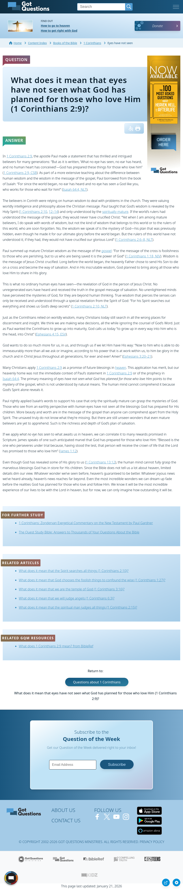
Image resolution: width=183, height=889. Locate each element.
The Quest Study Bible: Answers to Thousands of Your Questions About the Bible (79, 532)
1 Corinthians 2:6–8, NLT (134, 239)
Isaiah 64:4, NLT (75, 189)
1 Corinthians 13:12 (100, 462)
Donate (157, 26)
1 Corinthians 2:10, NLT (89, 306)
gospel (106, 250)
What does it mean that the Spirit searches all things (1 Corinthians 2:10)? (74, 570)
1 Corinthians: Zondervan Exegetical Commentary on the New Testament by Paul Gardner (86, 523)
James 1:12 (68, 451)
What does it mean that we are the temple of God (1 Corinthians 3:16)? (71, 589)
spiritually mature (115, 211)
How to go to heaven (55, 26)
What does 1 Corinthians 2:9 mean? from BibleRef (56, 646)
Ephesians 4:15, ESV (51, 334)
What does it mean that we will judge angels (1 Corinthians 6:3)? (67, 598)
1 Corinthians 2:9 (19, 156)
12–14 (53, 211)
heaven (120, 367)
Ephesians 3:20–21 (137, 356)
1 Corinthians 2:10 (33, 211)
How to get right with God (59, 31)
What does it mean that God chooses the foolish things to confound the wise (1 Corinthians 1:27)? (92, 580)
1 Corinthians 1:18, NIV (143, 256)
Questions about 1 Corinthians (97, 682)
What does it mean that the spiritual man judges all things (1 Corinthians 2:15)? (78, 607)
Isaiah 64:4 (11, 378)
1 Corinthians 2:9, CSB (20, 172)
